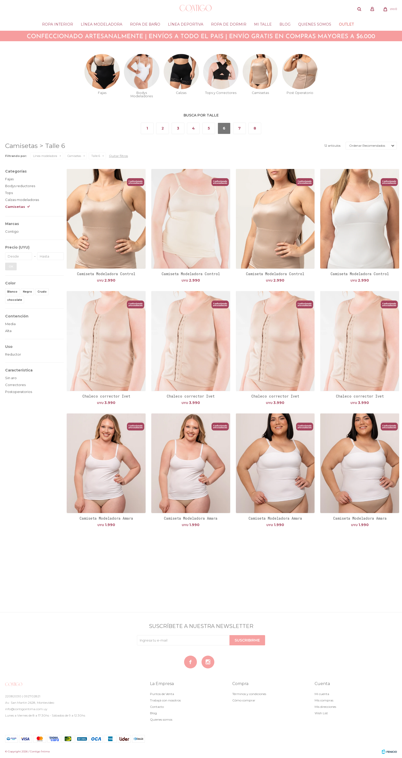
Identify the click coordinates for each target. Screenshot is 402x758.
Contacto (157, 707)
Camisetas (74, 156)
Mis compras (324, 700)
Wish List (321, 713)
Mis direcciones (325, 707)
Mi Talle (263, 24)
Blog (284, 24)
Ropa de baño (145, 24)
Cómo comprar (243, 700)
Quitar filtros (118, 156)
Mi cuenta (322, 694)
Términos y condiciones (249, 694)
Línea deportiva (185, 24)
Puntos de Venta (162, 694)
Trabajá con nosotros (165, 700)
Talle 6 (95, 156)
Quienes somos (314, 24)
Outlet (346, 24)
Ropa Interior (57, 24)
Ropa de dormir (228, 24)
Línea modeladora (101, 24)
